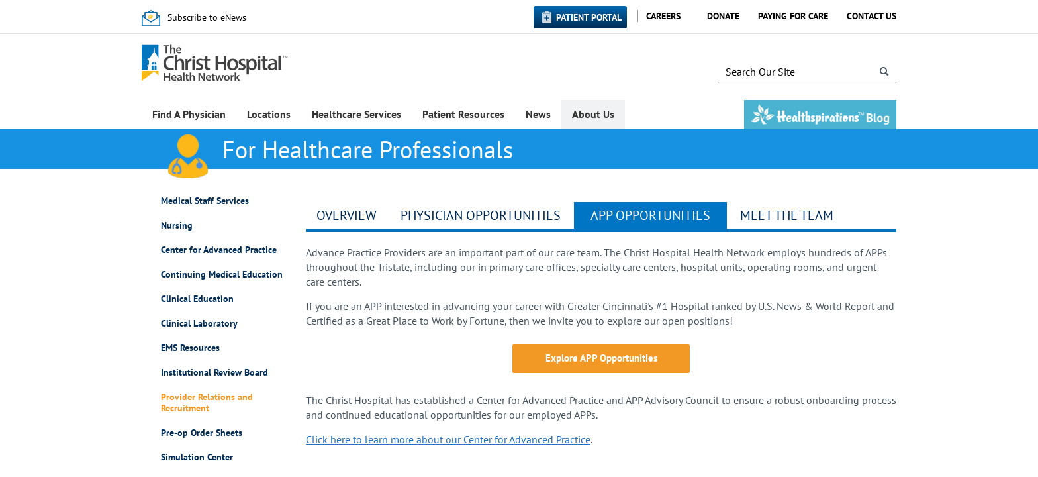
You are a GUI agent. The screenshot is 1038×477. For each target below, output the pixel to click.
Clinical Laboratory (199, 323)
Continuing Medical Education (222, 274)
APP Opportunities (650, 215)
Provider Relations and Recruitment (207, 403)
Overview (346, 215)
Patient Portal (589, 17)
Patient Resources (463, 114)
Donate (723, 16)
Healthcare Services (356, 114)
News (538, 114)
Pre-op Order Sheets (201, 433)
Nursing (177, 225)
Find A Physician (189, 114)
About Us (593, 114)
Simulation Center (197, 457)
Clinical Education (197, 299)
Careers (663, 16)
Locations (269, 114)
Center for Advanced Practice (219, 250)
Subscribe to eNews (206, 17)
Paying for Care (793, 16)
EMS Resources (190, 348)
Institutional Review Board (214, 372)
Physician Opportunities (481, 215)
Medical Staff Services (205, 201)
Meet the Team (786, 215)
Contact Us (871, 16)
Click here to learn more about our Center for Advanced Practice (448, 439)
